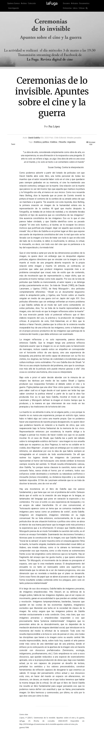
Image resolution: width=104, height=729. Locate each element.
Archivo (24, 3)
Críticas (82, 8)
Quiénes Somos (13, 3)
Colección (32, 3)
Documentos (84, 3)
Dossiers (66, 3)
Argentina (71, 142)
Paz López (54, 126)
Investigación (13, 8)
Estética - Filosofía (58, 142)
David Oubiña (34, 138)
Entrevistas (67, 8)
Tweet (13, 144)
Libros (75, 8)
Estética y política (41, 142)
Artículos (74, 3)
